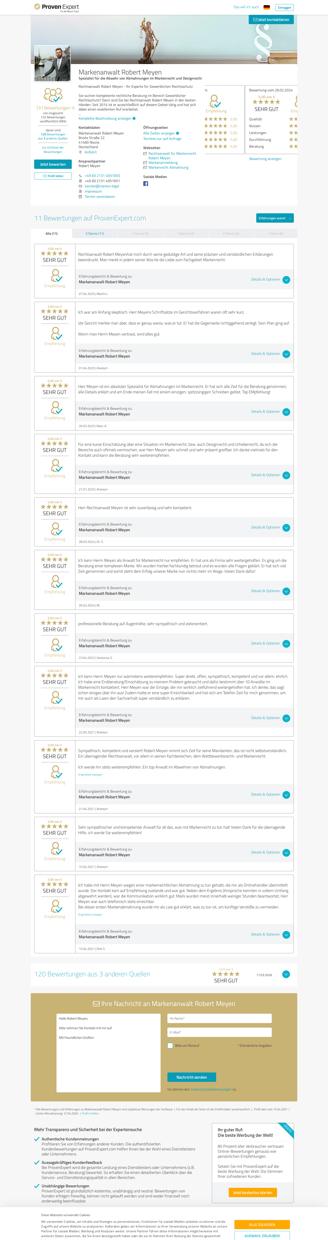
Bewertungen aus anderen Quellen (53, 136)
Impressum (49, 1219)
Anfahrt (91, 152)
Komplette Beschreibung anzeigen (106, 118)
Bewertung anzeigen (225, 158)
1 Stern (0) (275, 233)
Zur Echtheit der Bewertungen (53, 149)
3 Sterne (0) (185, 233)
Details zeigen (196, 1231)
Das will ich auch (246, 6)
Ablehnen (262, 1218)
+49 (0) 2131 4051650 (102, 175)
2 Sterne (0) (231, 233)
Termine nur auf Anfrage (162, 138)
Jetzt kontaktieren (271, 19)
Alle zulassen (262, 1193)
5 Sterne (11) (95, 233)
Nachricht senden (192, 1077)
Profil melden (90, 1113)
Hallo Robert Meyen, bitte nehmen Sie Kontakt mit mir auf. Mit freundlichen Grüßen (108, 1053)
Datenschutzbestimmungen (80, 1219)
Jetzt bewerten (53, 164)
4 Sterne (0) (140, 233)
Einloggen (284, 7)
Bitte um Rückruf (187, 1045)
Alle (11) (51, 233)
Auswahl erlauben (262, 1204)
